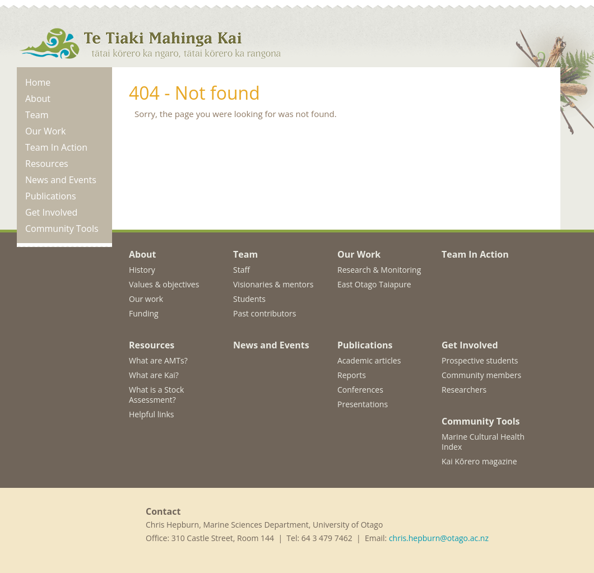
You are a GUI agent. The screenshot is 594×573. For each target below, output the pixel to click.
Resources (46, 163)
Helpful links (151, 414)
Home (37, 82)
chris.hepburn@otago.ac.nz (439, 538)
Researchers (464, 389)
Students (249, 299)
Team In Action (56, 147)
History (142, 269)
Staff (241, 269)
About (37, 98)
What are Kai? (154, 375)
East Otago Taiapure (374, 284)
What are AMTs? (158, 360)
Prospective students (480, 360)
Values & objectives (164, 284)
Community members (481, 375)
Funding (144, 313)
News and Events (60, 180)
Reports (351, 375)
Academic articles (369, 360)
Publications (50, 196)
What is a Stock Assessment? (156, 394)
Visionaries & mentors (273, 284)
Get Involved (51, 212)
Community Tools (62, 228)
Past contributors (264, 313)
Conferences (360, 389)
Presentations (362, 404)
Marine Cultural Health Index (483, 441)
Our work (146, 299)
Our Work (45, 131)
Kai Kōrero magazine (479, 461)
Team (37, 115)
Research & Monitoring (379, 269)
